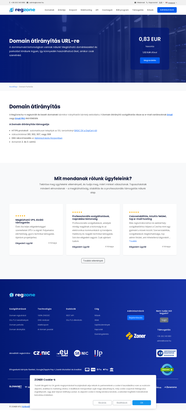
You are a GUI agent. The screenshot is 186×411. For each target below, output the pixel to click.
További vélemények (93, 260)
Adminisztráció (167, 10)
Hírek (97, 320)
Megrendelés (150, 60)
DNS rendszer (43, 320)
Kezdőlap (13, 86)
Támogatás (138, 10)
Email (170, 114)
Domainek (49, 10)
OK (141, 402)
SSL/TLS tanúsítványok (18, 320)
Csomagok (107, 10)
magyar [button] (170, 3)
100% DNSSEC (44, 315)
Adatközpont (43, 324)
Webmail (139, 2)
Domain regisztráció (17, 315)
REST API (70, 315)
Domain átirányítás (17, 329)
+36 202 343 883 (17, 2)
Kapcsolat (152, 2)
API (97, 10)
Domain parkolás (16, 324)
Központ (73, 10)
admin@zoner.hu (35, 2)
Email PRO (20, 118)
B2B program (122, 10)
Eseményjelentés (102, 334)
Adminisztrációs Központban (48, 138)
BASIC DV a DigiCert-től (85, 130)
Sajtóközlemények (102, 324)
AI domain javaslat (45, 329)
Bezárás (102, 402)
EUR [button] (160, 2)
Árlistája (61, 10)
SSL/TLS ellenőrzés (74, 320)
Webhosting (86, 10)
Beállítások (122, 402)
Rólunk (150, 10)
